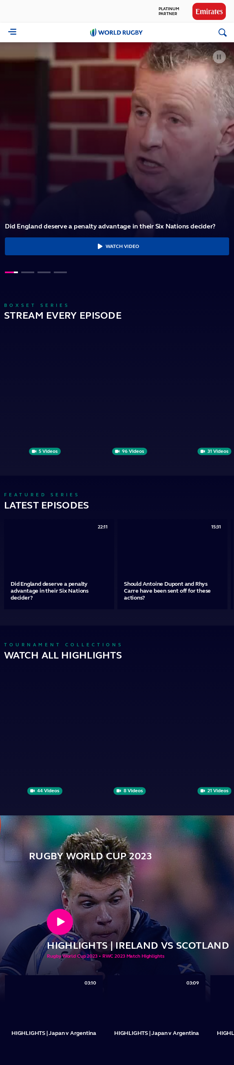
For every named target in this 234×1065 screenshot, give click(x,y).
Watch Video (117, 246)
